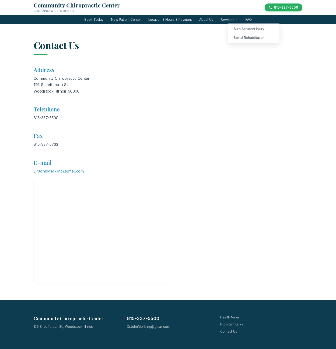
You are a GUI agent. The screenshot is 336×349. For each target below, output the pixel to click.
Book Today (94, 19)
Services (229, 20)
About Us (206, 19)
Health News (230, 317)
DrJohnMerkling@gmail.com (59, 171)
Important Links (231, 324)
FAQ (248, 19)
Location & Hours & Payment (170, 19)
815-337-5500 (283, 7)
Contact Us (228, 331)
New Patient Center (126, 19)
